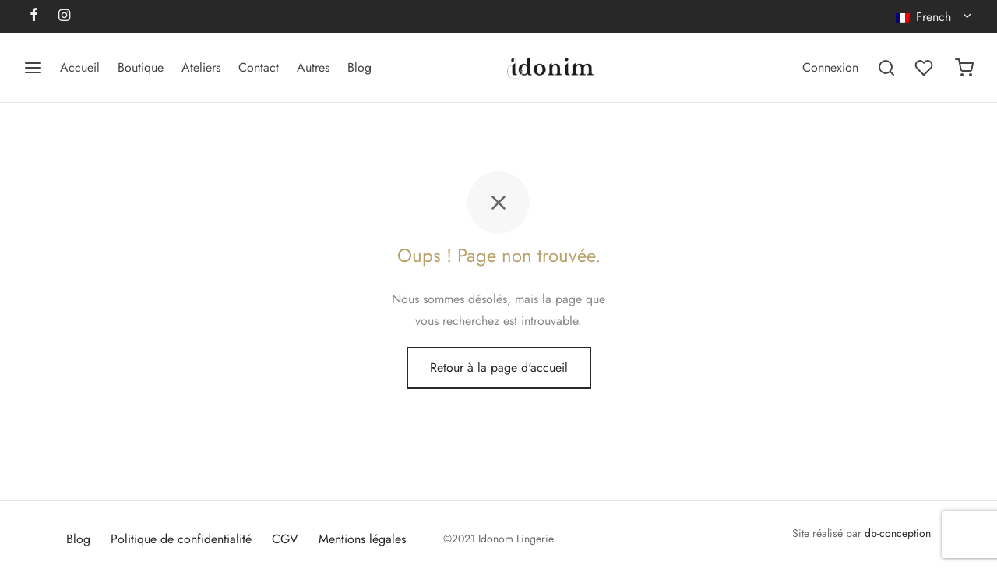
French (925, 17)
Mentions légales (362, 539)
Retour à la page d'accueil (499, 367)
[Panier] (964, 67)
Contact (258, 67)
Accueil (80, 67)
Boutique (141, 67)
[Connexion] (830, 67)
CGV (285, 539)
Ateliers (200, 67)
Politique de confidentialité (181, 539)
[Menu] (32, 68)
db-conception (898, 533)
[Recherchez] (886, 67)
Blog (359, 67)
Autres (313, 67)
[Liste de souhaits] (925, 67)
